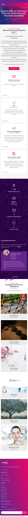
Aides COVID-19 (3, 494)
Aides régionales (4, 496)
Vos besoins (12, 18)
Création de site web (18, 18)
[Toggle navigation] (26, 4)
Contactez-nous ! (14, 68)
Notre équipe (3, 490)
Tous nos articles (4, 488)
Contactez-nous (4, 506)
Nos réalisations (4, 487)
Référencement (3, 498)
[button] (13, 276)
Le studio (2, 485)
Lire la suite (5, 95)
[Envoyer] (24, 512)
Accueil (7, 18)
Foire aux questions (4, 492)
